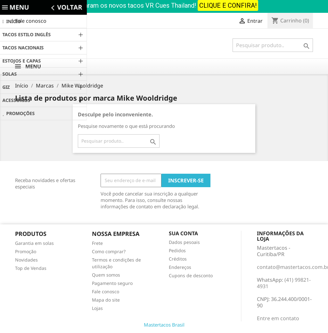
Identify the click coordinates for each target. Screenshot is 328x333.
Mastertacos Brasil (164, 324)
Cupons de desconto (191, 275)
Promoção (25, 251)
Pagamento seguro (112, 283)
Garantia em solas (34, 243)
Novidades (26, 260)
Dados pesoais (184, 242)
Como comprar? (109, 251)
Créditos (178, 259)
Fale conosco (30, 20)
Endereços (180, 267)
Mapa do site (106, 300)
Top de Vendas (30, 268)
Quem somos (106, 275)
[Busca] (273, 45)
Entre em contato (278, 318)
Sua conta (183, 233)
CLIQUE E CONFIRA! (228, 5)
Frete (97, 243)
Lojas (97, 308)
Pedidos (177, 250)
